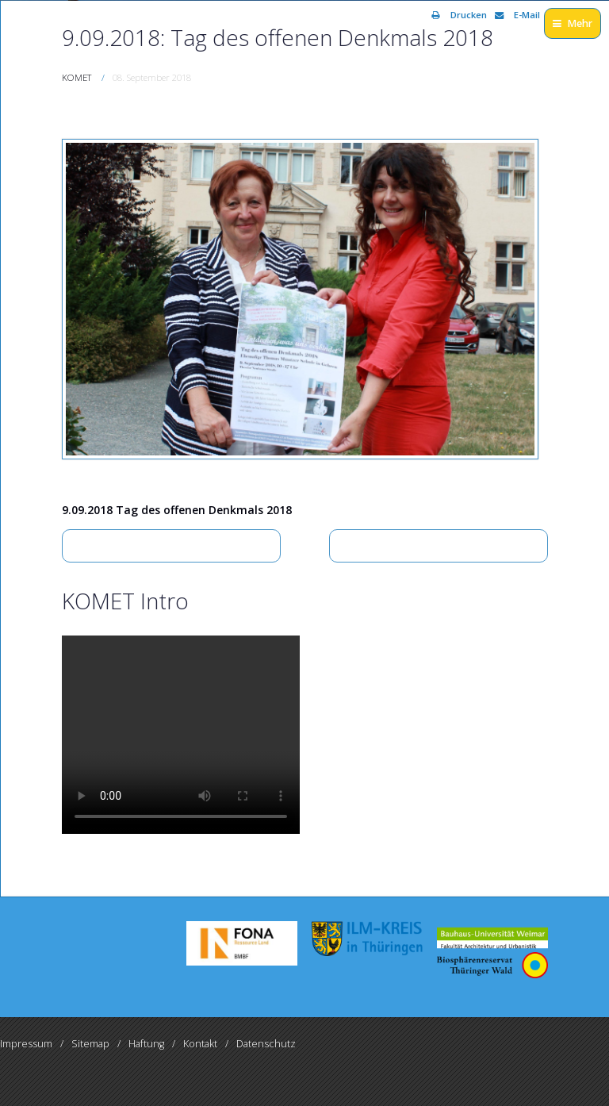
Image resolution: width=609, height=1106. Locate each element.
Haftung (146, 1043)
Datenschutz (266, 1043)
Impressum (26, 1043)
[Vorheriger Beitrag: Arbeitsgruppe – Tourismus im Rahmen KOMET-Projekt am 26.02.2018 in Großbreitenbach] (171, 546)
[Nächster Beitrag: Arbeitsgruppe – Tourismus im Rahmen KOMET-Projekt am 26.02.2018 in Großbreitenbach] (438, 546)
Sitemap (90, 1043)
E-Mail (517, 15)
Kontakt (200, 1043)
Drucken (459, 15)
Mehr (572, 23)
